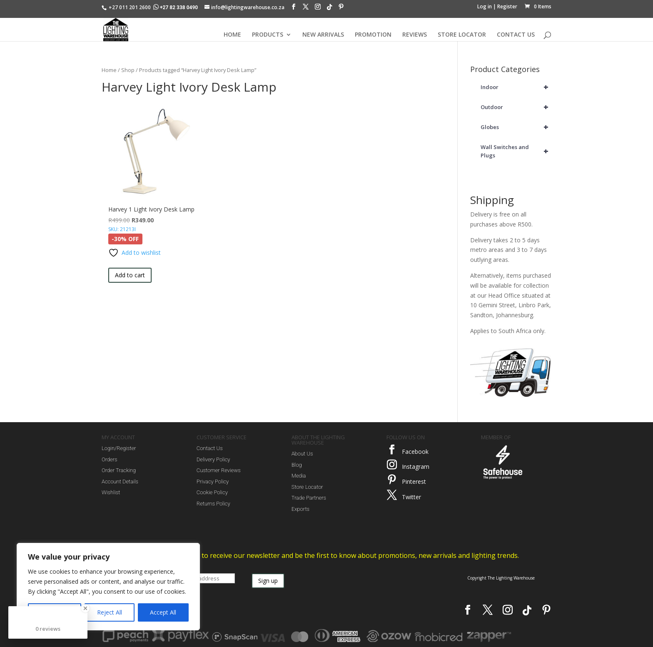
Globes (516, 127)
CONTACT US (516, 35)
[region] (108, 586)
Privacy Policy (213, 481)
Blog (297, 465)
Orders (109, 459)
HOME (232, 35)
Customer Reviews (219, 470)
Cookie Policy (212, 492)
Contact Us (210, 448)
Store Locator (307, 487)
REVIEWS (414, 35)
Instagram (415, 466)
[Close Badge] (85, 608)
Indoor (516, 87)
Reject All (109, 612)
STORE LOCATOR (462, 35)
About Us (302, 453)
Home (109, 70)
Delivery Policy (213, 459)
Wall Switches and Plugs (516, 151)
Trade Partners (309, 498)
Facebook (415, 451)
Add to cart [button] (130, 275)
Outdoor (516, 107)
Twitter (411, 497)
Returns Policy (213, 503)
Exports (300, 509)
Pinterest (414, 481)
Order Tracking (119, 470)
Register (507, 6)
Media (299, 476)
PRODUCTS (267, 35)
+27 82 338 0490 (176, 7)
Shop (128, 70)
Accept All (163, 612)
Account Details (120, 481)
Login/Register (119, 448)
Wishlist (111, 492)
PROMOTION (373, 35)
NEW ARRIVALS (323, 35)
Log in (484, 6)
